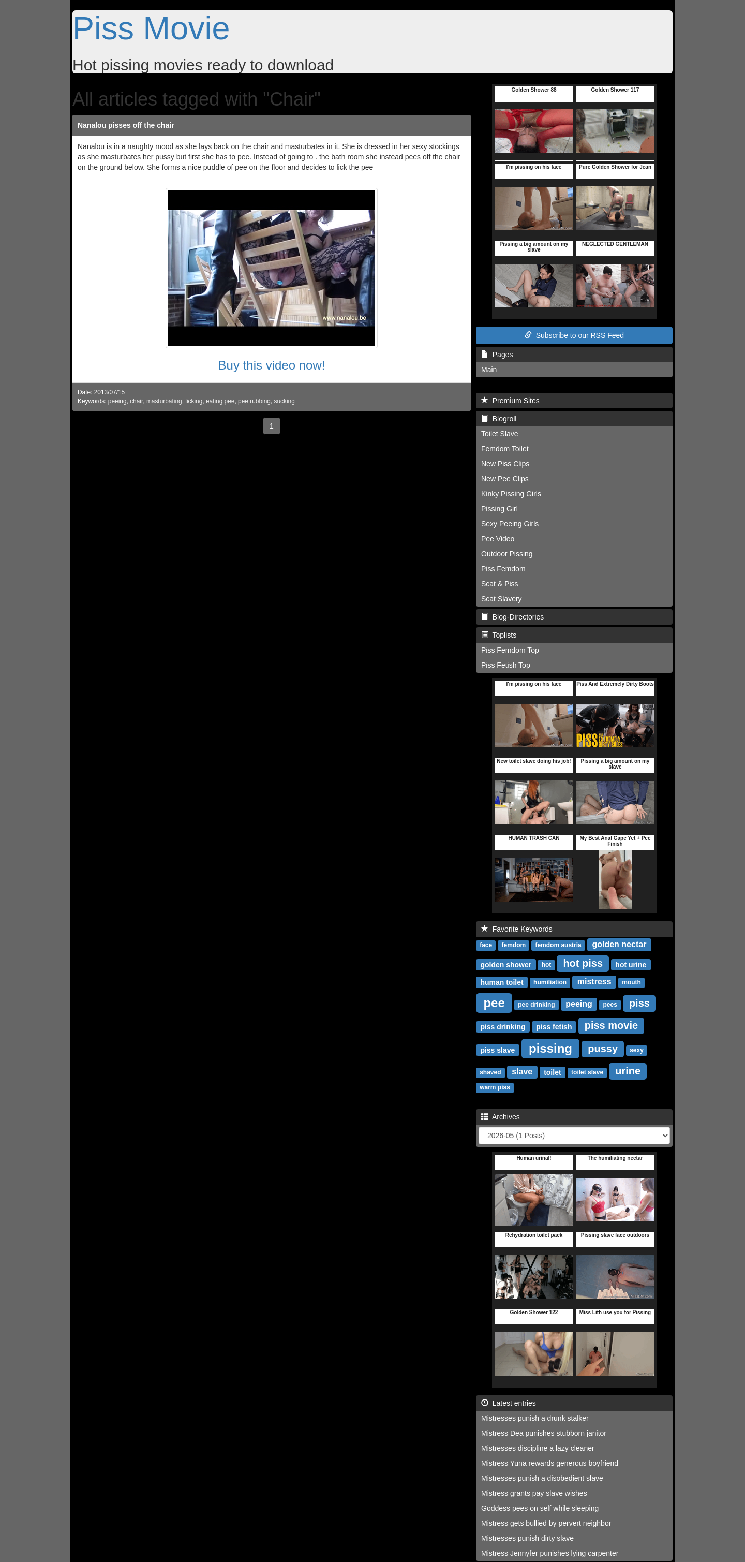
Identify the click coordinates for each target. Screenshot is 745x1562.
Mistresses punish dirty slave (527, 1538)
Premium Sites (510, 400)
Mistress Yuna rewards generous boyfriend (549, 1463)
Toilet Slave (499, 434)
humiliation (550, 982)
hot (547, 964)
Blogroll (498, 419)
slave (522, 1071)
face (486, 945)
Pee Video (497, 539)
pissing (550, 1048)
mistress (594, 981)
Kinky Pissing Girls (511, 494)
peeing (117, 401)
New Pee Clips (505, 479)
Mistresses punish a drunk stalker (535, 1418)
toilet (552, 1072)
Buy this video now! (271, 365)
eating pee (220, 401)
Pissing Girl (499, 509)
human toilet (501, 982)
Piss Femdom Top (510, 650)
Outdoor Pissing (507, 554)
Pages (497, 354)
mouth (631, 982)
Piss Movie (151, 28)
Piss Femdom (503, 569)
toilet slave (587, 1072)
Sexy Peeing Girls (510, 524)
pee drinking (536, 1004)
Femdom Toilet (505, 449)
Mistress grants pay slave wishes (534, 1493)
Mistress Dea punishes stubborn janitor (543, 1433)
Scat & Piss (499, 584)
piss (639, 1003)
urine (627, 1071)
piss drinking (502, 1026)
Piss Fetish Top (505, 665)
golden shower (505, 964)
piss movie (611, 1025)
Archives (500, 1117)
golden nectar (619, 944)
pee (493, 1002)
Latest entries (508, 1403)
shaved (490, 1072)
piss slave (497, 1049)
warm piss (495, 1087)
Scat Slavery (501, 599)
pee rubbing (254, 401)
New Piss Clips (505, 464)
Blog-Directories (512, 617)
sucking (284, 401)
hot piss (583, 963)
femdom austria (558, 945)
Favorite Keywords (517, 929)
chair (136, 401)
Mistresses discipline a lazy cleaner (537, 1448)
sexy (637, 1050)
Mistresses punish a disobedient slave (542, 1478)
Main (489, 369)
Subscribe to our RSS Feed (574, 335)
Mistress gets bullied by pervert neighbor (546, 1523)
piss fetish (554, 1026)
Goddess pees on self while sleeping (540, 1508)
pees (610, 1004)
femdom (513, 945)
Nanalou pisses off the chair (126, 125)
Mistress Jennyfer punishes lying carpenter (549, 1553)
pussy (603, 1048)
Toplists (498, 635)
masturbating (164, 401)
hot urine (630, 964)
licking (193, 401)
